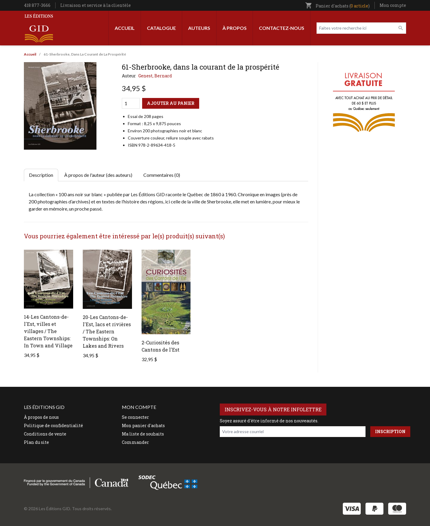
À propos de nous (41, 417)
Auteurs (199, 28)
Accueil (125, 28)
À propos (234, 28)
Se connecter (135, 417)
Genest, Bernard (155, 76)
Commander (135, 442)
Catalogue (161, 28)
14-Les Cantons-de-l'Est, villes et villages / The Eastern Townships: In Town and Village (48, 331)
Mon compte (393, 5)
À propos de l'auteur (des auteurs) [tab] (98, 175)
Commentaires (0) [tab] (161, 175)
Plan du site (36, 442)
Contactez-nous (281, 28)
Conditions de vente (45, 434)
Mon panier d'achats (143, 425)
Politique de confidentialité (53, 425)
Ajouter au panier (170, 103)
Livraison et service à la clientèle (95, 5)
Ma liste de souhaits (143, 434)
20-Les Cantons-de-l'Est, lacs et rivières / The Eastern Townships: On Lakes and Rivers (107, 331)
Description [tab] (41, 175)
